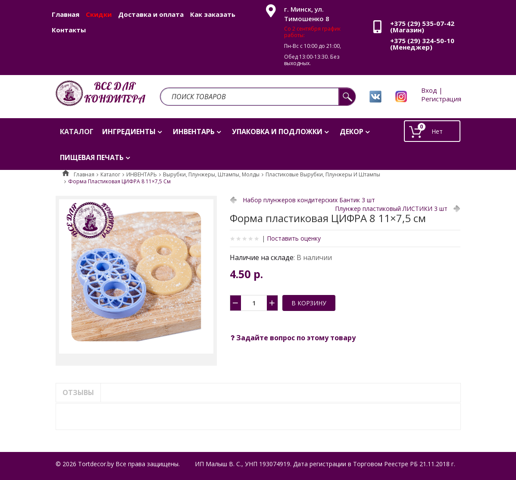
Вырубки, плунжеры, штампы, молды (211, 174)
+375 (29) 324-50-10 (422, 40)
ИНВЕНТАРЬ (141, 174)
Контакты (69, 29)
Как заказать (212, 14)
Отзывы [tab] (78, 392)
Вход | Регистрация (441, 94)
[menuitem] (77, 131)
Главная (65, 14)
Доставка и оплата (151, 14)
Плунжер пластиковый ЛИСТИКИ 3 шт (391, 208)
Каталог (110, 174)
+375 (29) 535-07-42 (422, 23)
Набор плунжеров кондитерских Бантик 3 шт (309, 200)
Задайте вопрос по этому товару (293, 338)
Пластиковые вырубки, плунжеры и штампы (323, 174)
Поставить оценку (294, 238)
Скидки (99, 14)
